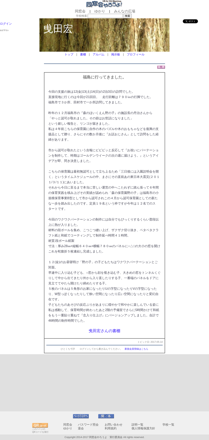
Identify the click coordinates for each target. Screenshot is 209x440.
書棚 (83, 54)
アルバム (98, 54)
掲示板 (115, 54)
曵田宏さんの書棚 (104, 331)
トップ (68, 54)
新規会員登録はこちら (136, 349)
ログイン (6, 23)
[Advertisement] (104, 382)
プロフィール (136, 54)
